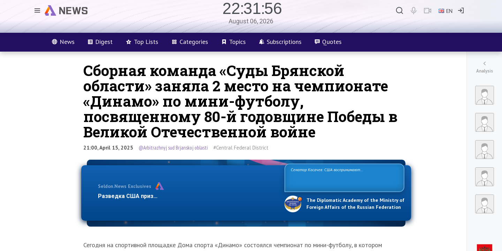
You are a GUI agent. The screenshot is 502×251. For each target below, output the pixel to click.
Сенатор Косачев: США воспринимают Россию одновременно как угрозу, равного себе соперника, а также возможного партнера (343, 177)
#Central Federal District (240, 147)
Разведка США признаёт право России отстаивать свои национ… (187, 196)
